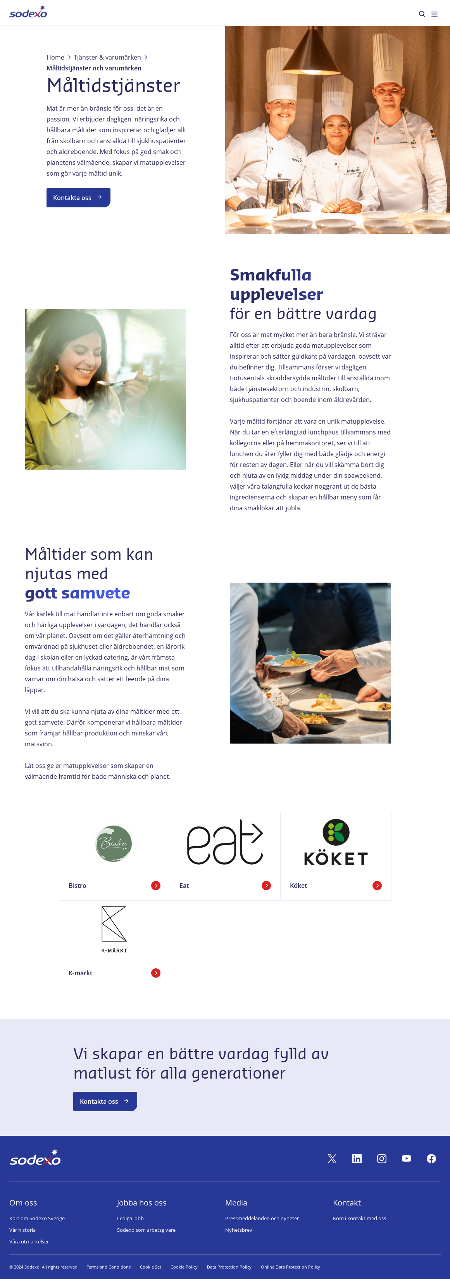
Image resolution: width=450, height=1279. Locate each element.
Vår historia (22, 1229)
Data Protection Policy (229, 1267)
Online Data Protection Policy (290, 1267)
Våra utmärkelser (29, 1241)
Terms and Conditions (109, 1267)
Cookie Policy (184, 1267)
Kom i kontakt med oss (359, 1218)
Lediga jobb (130, 1218)
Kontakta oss (78, 197)
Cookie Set (150, 1267)
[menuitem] (28, 13)
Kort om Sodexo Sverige (37, 1218)
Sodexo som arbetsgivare (146, 1229)
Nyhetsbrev (238, 1229)
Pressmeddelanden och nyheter (262, 1218)
